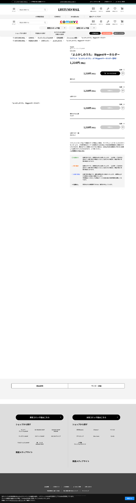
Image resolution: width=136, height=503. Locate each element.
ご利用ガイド (108, 2)
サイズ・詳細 (96, 386)
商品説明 (39, 386)
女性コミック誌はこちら (96, 417)
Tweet (72, 47)
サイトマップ (85, 491)
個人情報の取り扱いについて (70, 491)
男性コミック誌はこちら (39, 417)
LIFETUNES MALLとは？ (68, 2)
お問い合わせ (88, 486)
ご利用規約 (66, 486)
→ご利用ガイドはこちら (77, 151)
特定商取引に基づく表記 (53, 491)
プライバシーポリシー (17, 500)
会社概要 (46, 486)
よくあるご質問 (120, 2)
